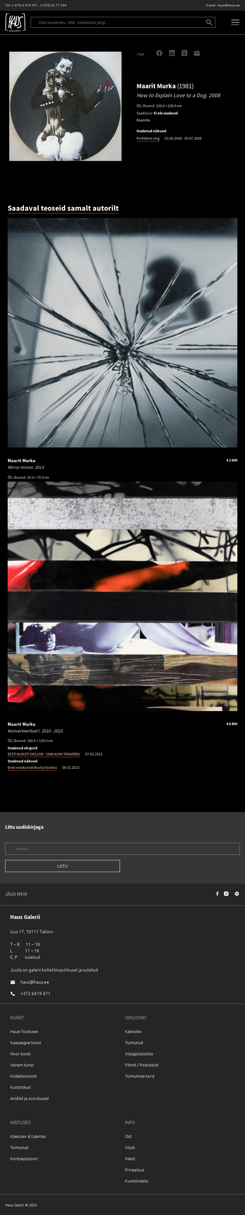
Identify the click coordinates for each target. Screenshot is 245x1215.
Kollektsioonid (23, 1076)
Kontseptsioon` (24, 1158)
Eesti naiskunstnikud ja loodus (32, 767)
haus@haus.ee (229, 5)
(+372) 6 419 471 (25, 5)
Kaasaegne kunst (25, 1042)
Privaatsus (134, 1170)
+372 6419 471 (35, 993)
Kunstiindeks (136, 1181)
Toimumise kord (139, 1076)
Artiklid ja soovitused (29, 1098)
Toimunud (134, 1042)
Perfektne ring (148, 138)
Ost (128, 1136)
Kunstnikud (20, 1087)
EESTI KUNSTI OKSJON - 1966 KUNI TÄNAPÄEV (44, 754)
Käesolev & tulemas (28, 1136)
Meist (130, 1158)
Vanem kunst (22, 1065)
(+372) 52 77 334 (53, 5)
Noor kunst (20, 1054)
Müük (130, 1147)
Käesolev (133, 1031)
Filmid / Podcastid (142, 1065)
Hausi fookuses (24, 1031)
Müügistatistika (139, 1054)
